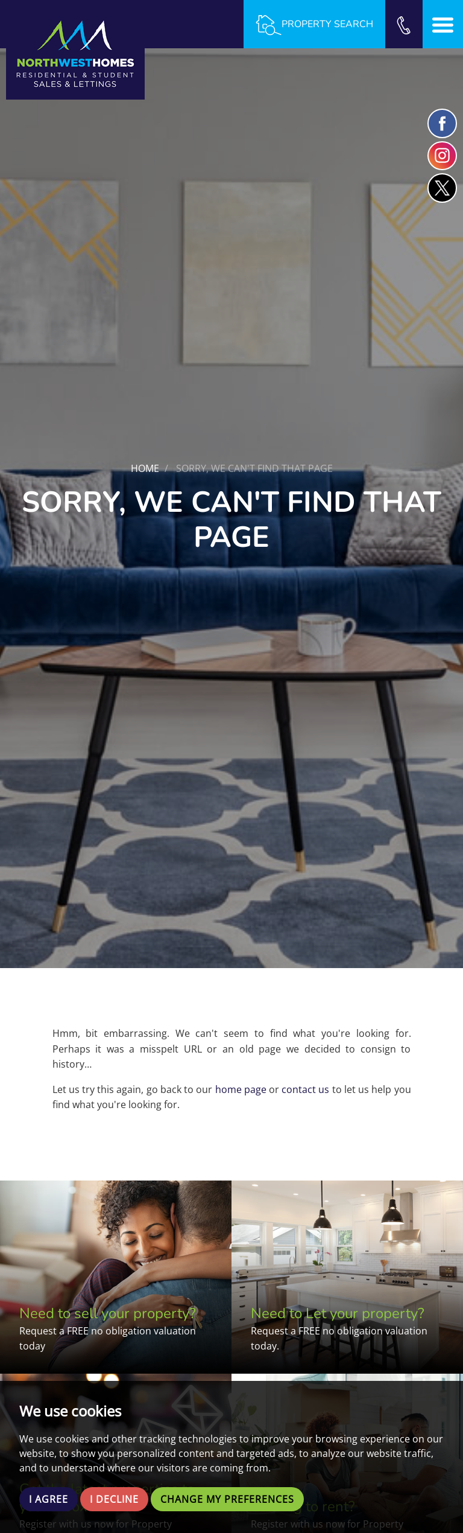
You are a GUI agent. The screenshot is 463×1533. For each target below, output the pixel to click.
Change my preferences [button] (227, 1499)
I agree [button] (48, 1499)
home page (240, 1089)
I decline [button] (114, 1499)
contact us (305, 1089)
